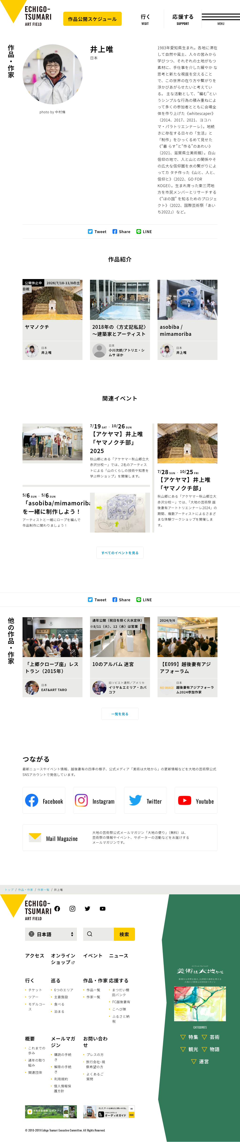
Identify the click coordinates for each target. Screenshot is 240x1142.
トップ (9, 889)
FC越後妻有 (121, 1001)
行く (30, 980)
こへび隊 (119, 1009)
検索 (124, 934)
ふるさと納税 (121, 1019)
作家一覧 (43, 889)
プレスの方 (95, 1054)
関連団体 (35, 1072)
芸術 (215, 1036)
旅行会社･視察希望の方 (95, 1064)
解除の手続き (62, 1069)
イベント (93, 955)
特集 (193, 1036)
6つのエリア (63, 989)
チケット (35, 989)
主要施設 (61, 997)
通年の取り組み (36, 1062)
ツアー (33, 997)
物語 (215, 1049)
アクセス (35, 955)
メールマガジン (63, 1041)
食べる (59, 1004)
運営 (204, 1061)
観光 (193, 1049)
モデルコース (37, 1006)
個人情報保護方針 (62, 1088)
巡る (56, 980)
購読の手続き (62, 1057)
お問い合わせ (95, 1041)
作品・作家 (11, 61)
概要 (30, 1038)
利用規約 (61, 1079)
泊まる (59, 1011)
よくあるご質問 (95, 1076)
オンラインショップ (63, 958)
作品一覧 (93, 989)
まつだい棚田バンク (120, 992)
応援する (119, 980)
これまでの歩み (36, 1050)
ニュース (118, 955)
